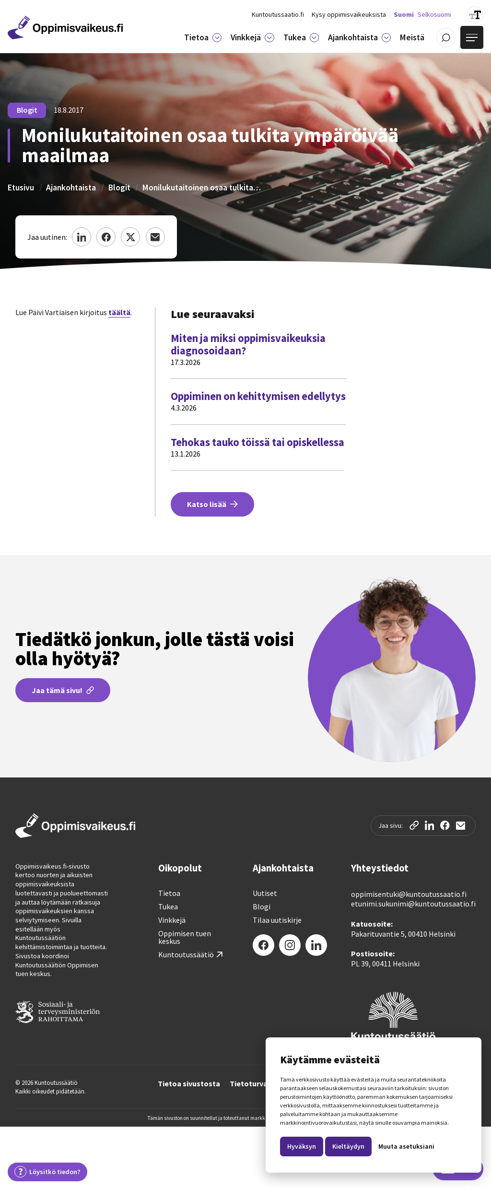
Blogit (119, 187)
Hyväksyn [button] (301, 1146)
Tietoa (169, 893)
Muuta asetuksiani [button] (406, 1146)
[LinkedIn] (316, 945)
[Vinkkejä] (269, 37)
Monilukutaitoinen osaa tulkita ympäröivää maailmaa (202, 187)
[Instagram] (290, 945)
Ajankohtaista (71, 187)
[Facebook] (263, 945)
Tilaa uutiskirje (277, 920)
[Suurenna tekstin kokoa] (475, 14)
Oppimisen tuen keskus (184, 937)
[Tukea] (314, 37)
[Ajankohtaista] (386, 37)
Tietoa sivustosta (189, 1084)
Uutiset (265, 893)
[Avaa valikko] (471, 37)
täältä (119, 312)
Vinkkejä (172, 920)
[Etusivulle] (65, 27)
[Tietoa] (217, 37)
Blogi (261, 906)
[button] (203, 37)
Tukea (168, 906)
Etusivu (21, 187)
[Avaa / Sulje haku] (446, 37)
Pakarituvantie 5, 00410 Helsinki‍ (403, 934)
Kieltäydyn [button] (348, 1146)
